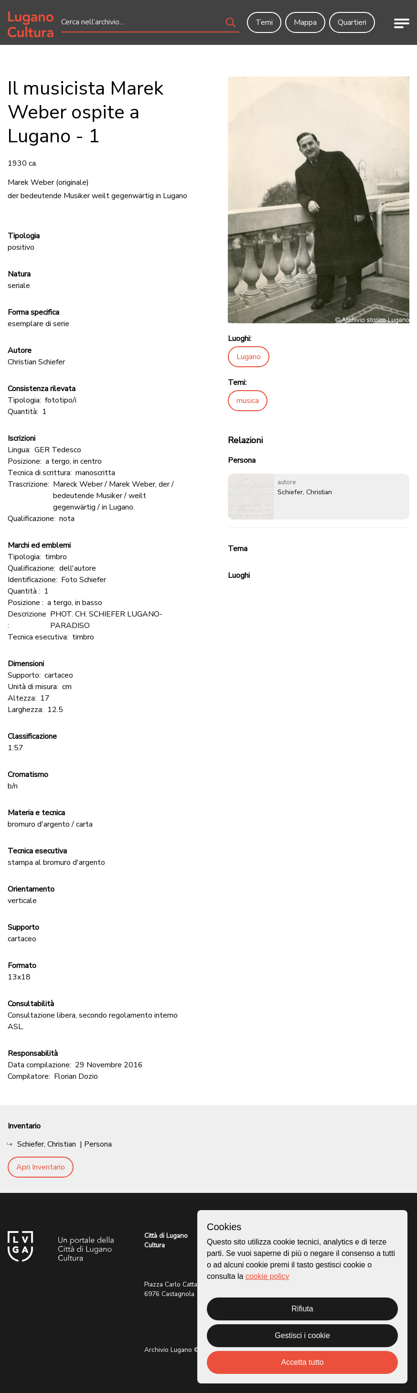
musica (247, 400)
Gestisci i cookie (302, 1335)
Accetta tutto (302, 1362)
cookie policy (267, 1276)
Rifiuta (302, 1309)
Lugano (248, 356)
